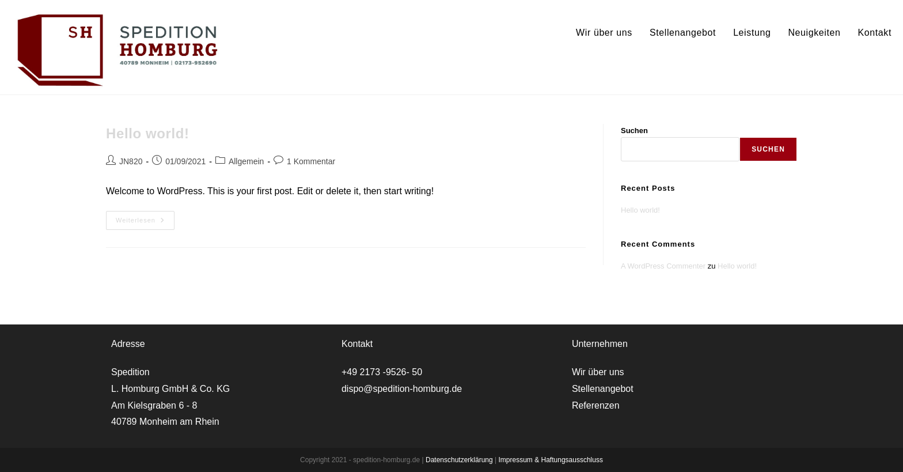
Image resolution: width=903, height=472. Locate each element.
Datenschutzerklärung (460, 460)
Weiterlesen (145, 223)
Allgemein (246, 161)
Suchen (634, 130)
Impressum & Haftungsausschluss (551, 460)
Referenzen (596, 405)
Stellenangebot (602, 389)
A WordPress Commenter (663, 266)
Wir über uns (598, 372)
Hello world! (147, 133)
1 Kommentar (311, 161)
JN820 (130, 161)
